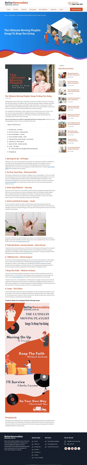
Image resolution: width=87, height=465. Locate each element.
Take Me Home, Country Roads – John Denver (21, 139)
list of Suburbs (39, 9)
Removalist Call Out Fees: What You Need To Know (74, 115)
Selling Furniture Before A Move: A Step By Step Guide (74, 98)
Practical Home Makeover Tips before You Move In (74, 148)
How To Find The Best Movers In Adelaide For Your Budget (73, 82)
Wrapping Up (12, 152)
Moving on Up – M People (15, 129)
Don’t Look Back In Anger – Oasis (17, 137)
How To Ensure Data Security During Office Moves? (73, 131)
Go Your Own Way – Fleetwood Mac (18, 132)
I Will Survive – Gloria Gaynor (16, 141)
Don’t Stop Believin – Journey (17, 134)
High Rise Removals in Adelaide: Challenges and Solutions (74, 74)
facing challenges (17, 277)
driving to (28, 251)
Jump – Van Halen (14, 146)
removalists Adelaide (10, 182)
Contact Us (49, 9)
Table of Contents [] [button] (13, 125)
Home (6, 9)
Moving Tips (29, 9)
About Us (20, 9)
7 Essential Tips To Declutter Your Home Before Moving (73, 140)
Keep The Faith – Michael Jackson (18, 144)
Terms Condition (38, 455)
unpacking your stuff (23, 241)
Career (57, 9)
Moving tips (12, 15)
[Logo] (16, 3)
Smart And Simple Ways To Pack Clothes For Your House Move (73, 90)
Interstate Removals (53, 444)
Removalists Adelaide (53, 438)
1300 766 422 (70, 441)
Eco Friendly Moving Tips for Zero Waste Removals (74, 123)
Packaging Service (52, 441)
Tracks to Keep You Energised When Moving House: (24, 148)
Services (12, 9)
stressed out (37, 261)
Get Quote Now (76, 9)
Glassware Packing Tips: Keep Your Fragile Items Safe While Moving (73, 107)
